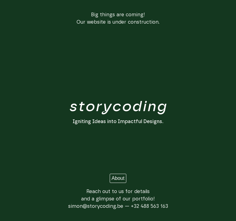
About (118, 178)
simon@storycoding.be (95, 206)
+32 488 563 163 (149, 206)
